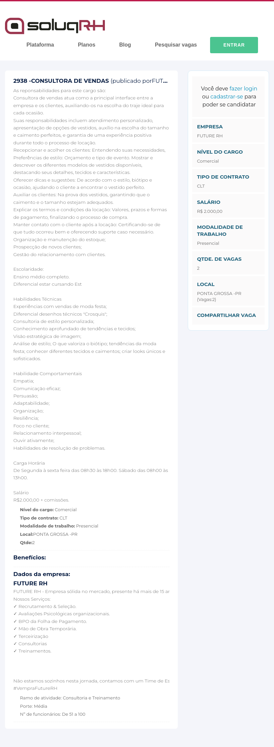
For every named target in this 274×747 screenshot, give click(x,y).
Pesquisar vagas (176, 45)
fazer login (243, 88)
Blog (125, 45)
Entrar (234, 45)
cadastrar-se (226, 96)
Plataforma (40, 45)
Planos (86, 45)
